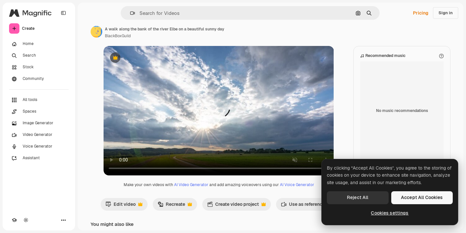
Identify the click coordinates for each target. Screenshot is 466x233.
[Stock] (39, 67)
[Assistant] (39, 158)
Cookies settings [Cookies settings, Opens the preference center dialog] (389, 213)
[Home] (39, 44)
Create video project (236, 205)
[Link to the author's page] (96, 32)
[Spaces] (39, 111)
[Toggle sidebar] (63, 13)
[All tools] (39, 100)
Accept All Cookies (422, 197)
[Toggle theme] (26, 220)
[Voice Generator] (39, 146)
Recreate (175, 205)
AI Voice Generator (297, 184)
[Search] (39, 55)
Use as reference (306, 205)
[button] (130, 13)
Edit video (123, 205)
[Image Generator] (39, 123)
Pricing (420, 13)
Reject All (357, 197)
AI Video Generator (191, 184)
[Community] (39, 79)
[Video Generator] (39, 135)
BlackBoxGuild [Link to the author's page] (118, 36)
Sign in (445, 13)
